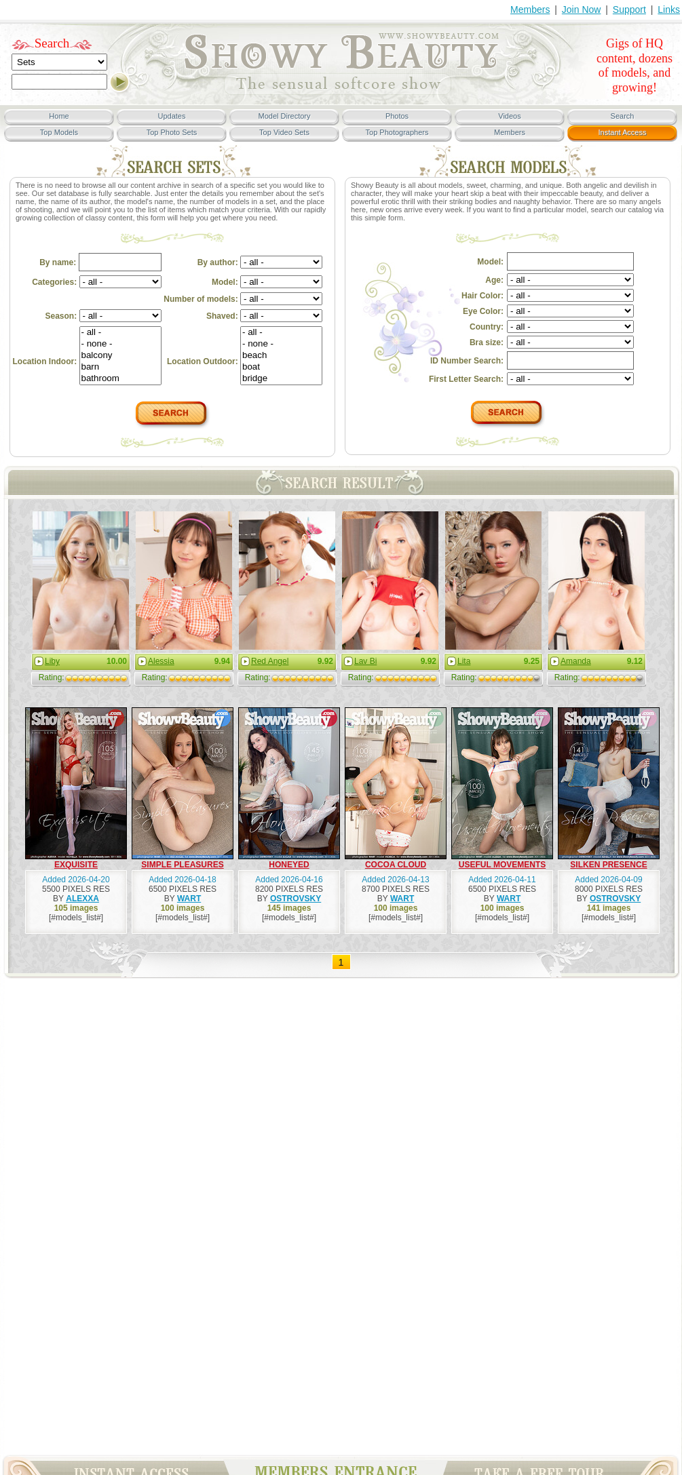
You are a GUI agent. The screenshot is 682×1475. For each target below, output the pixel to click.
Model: (267, 282)
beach (281, 355)
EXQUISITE (76, 864)
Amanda (576, 661)
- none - (120, 344)
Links (669, 9)
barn (120, 367)
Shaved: (264, 316)
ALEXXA (82, 898)
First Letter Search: (466, 379)
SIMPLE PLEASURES (182, 864)
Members (530, 9)
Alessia (161, 661)
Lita (463, 661)
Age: (494, 280)
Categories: (96, 282)
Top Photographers (397, 132)
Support (629, 9)
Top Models (59, 132)
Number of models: (243, 299)
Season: (103, 316)
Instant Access (623, 132)
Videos (509, 116)
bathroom (120, 379)
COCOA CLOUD (395, 864)
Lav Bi (365, 661)
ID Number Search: (467, 361)
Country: (487, 327)
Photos (397, 116)
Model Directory (284, 116)
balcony (120, 355)
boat (281, 367)
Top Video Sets (284, 132)
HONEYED (289, 864)
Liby (52, 661)
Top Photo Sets (172, 132)
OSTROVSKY (295, 898)
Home (59, 116)
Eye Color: (483, 311)
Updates (172, 116)
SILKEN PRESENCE (608, 864)
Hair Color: (482, 295)
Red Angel (269, 661)
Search (52, 43)
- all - (120, 332)
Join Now (581, 9)
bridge (281, 379)
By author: (259, 262)
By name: (100, 262)
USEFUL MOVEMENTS (502, 864)
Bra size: (487, 342)
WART (189, 898)
